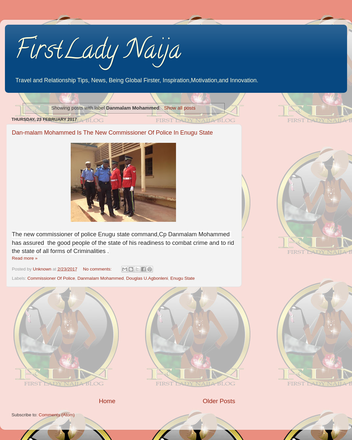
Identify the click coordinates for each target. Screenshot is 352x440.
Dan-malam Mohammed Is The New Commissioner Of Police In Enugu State (112, 132)
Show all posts (179, 108)
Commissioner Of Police (51, 278)
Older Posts (219, 401)
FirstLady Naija (98, 52)
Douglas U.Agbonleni (147, 278)
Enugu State (182, 278)
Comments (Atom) (57, 414)
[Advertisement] (123, 342)
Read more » (25, 258)
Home (107, 401)
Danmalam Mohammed (101, 278)
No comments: (98, 269)
